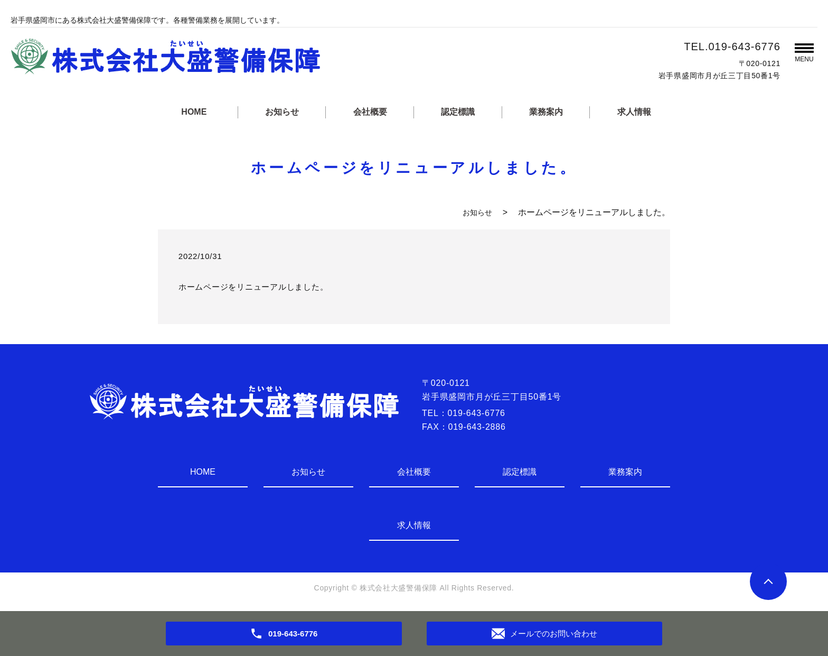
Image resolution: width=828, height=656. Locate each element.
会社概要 (370, 111)
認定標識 (458, 111)
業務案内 (546, 111)
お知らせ (282, 111)
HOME (193, 111)
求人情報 (634, 111)
